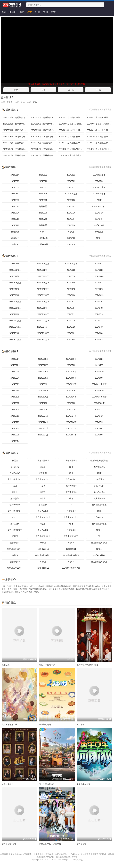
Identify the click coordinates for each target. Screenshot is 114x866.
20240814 (71, 244)
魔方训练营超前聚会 (99, 460)
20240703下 (99, 403)
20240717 (71, 219)
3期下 (99, 473)
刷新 (16, 90)
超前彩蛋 (43, 206)
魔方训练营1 (99, 467)
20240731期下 (43, 333)
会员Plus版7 (99, 517)
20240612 (71, 187)
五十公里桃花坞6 (46, 784)
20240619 (71, 390)
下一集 (98, 90)
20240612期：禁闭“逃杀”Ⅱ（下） (43, 130)
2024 (35, 102)
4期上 (14, 486)
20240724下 (71, 422)
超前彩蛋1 (14, 467)
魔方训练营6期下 (15, 511)
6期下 (71, 498)
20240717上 (43, 416)
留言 (53, 12)
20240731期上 (14, 333)
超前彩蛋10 (15, 543)
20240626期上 (14, 302)
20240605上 (43, 378)
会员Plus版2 (71, 479)
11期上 (43, 543)
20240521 (43, 175)
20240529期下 (43, 276)
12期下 (43, 232)
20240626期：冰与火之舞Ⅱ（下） (43, 136)
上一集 (71, 90)
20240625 (43, 200)
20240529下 (71, 371)
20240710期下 (43, 314)
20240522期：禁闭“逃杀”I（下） (99, 117)
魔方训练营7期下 (71, 517)
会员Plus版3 (99, 486)
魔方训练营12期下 (15, 568)
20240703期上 (14, 308)
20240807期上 (14, 339)
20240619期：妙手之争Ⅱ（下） (99, 130)
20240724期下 (43, 327)
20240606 (71, 283)
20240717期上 (14, 321)
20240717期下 (43, 321)
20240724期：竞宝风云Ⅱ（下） (43, 149)
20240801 (71, 333)
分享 (43, 90)
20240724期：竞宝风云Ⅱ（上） (15, 149)
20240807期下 (43, 339)
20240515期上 (43, 264)
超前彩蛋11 (71, 549)
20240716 (43, 219)
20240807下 (71, 435)
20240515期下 (71, 264)
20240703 (71, 206)
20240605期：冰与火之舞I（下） (99, 124)
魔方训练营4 (71, 492)
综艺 (29, 12)
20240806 (99, 333)
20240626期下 (43, 302)
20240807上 (43, 435)
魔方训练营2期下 (43, 479)
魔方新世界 (7, 97)
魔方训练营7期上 (43, 517)
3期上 (71, 473)
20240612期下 (99, 187)
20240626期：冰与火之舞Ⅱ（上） (15, 136)
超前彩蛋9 (71, 530)
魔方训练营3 (71, 486)
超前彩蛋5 (14, 498)
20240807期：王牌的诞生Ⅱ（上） (15, 155)
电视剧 (12, 12)
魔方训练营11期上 (43, 555)
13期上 (99, 238)
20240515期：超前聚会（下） (43, 117)
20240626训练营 (99, 397)
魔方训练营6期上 (99, 505)
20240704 (14, 213)
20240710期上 (14, 314)
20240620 (14, 200)
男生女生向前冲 (83, 784)
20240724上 (43, 422)
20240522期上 (14, 270)
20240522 (71, 175)
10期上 (99, 530)
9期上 (43, 524)
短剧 (45, 12)
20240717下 (71, 416)
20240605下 (71, 378)
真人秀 (10, 102)
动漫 (37, 12)
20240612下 (71, 384)
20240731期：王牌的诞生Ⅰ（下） (99, 149)
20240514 (14, 175)
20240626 (71, 200)
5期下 (43, 492)
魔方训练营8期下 (15, 530)
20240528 (43, 181)
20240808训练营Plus (71, 568)
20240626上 (43, 397)
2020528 (99, 365)
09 (99, 536)
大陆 (23, 102)
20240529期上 (14, 276)
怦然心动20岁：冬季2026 (50, 844)
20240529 (71, 181)
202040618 (43, 390)
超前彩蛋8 (14, 524)
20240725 (71, 327)
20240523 (14, 181)
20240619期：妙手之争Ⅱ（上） (71, 130)
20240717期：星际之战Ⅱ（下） (99, 143)
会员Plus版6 (43, 511)
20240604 (14, 187)
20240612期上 (14, 289)
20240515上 (43, 359)
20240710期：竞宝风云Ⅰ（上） (15, 143)
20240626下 (71, 397)
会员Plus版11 (99, 555)
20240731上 (43, 428)
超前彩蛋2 (43, 473)
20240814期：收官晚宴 (71, 155)
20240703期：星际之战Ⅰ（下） (99, 136)
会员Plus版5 (14, 505)
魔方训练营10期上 (99, 543)
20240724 (71, 225)
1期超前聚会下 (71, 460)
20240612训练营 (99, 384)
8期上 (99, 511)
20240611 (43, 187)
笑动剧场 (80, 724)
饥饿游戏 (5, 665)
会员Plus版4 (99, 492)
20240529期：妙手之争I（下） (43, 124)
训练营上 (99, 232)
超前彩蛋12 (15, 562)
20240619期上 (71, 194)
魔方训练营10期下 (15, 549)
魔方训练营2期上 (15, 479)
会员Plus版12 (43, 568)
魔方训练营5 (99, 498)
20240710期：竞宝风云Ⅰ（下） (43, 143)
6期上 (43, 498)
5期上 (14, 492)
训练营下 (15, 238)
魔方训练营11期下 (71, 555)
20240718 (14, 225)
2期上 (43, 467)
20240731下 (71, 428)
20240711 (14, 219)
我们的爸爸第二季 (9, 724)
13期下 (15, 244)
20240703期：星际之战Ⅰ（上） (71, 136)
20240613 (14, 194)
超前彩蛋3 (99, 479)
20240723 (99, 321)
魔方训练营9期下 (71, 536)
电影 (22, 12)
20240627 (14, 206)
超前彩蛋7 (71, 511)
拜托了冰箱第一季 (47, 665)
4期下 (43, 486)
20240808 (71, 339)
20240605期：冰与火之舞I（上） (71, 124)
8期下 (14, 517)
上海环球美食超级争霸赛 (87, 665)
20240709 (43, 213)
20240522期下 (99, 175)
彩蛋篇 (15, 460)
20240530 (99, 181)
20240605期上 (14, 283)
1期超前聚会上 (43, 460)
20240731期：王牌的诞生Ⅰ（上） (71, 149)
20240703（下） (99, 206)
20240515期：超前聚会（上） (15, 117)
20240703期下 (43, 308)
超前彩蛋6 (43, 505)
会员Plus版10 (43, 549)
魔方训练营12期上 (99, 562)
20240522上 (14, 365)
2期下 (71, 467)
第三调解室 (81, 844)
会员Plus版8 (43, 530)
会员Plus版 (99, 225)
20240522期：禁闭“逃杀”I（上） (71, 117)
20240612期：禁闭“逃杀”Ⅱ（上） (15, 130)
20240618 (43, 194)
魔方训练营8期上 (99, 524)
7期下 (99, 200)
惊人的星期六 (7, 784)
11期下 (71, 543)
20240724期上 (14, 327)
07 (71, 505)
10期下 (15, 536)
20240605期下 (43, 283)
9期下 (71, 524)
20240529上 (43, 371)
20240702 (99, 302)
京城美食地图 (45, 724)
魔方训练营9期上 (43, 536)
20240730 (99, 327)
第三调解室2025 (9, 844)
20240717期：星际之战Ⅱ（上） (71, 143)
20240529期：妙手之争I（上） (15, 124)
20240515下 (71, 359)
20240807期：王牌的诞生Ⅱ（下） (43, 155)
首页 (4, 12)
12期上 (71, 232)
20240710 (71, 213)
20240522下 (43, 365)
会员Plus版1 (14, 473)
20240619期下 (99, 194)
